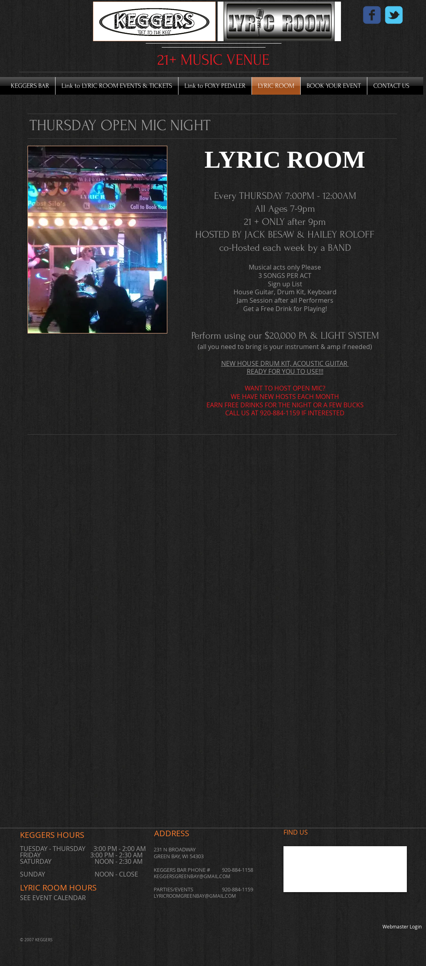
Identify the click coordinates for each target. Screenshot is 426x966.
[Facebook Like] (380, 26)
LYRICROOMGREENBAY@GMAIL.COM (195, 896)
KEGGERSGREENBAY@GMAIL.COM (192, 876)
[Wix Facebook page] (372, 15)
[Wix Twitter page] (394, 15)
